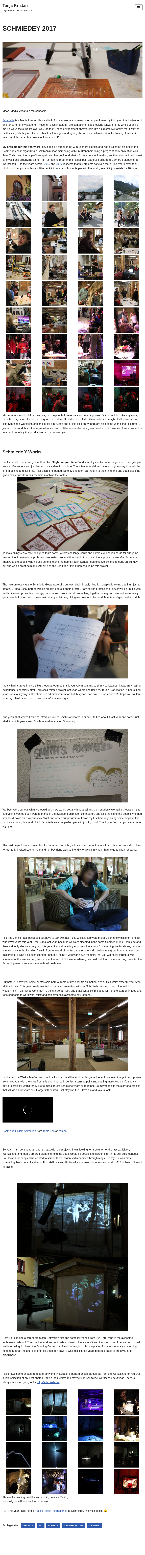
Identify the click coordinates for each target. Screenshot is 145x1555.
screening (94, 1526)
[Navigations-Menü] (138, 7)
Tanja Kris (49, 1131)
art (41, 1526)
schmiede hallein (73, 1526)
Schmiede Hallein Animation (19, 1131)
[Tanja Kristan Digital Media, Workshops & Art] (18, 7)
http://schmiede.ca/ (48, 1382)
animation (28, 1526)
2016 (59, 164)
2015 (47, 164)
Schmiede (8, 120)
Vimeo (63, 1131)
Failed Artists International (51, 1510)
